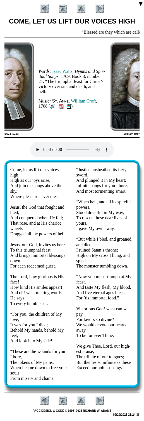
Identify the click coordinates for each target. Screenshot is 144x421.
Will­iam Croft (83, 101)
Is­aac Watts (62, 71)
